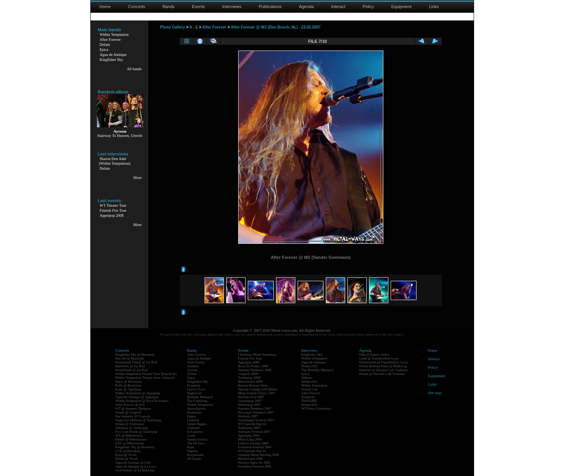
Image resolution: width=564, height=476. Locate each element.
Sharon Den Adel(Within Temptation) (114, 161)
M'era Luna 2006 (250, 439)
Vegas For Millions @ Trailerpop (138, 420)
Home (105, 6)
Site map (435, 393)
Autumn (193, 366)
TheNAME (309, 401)
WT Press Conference (316, 408)
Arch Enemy (196, 362)
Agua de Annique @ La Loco (135, 466)
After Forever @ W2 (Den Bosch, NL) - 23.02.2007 (276, 27)
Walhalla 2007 (248, 416)
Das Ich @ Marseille (129, 358)
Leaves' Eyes (196, 389)
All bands (134, 69)
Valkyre (306, 378)
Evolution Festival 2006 (255, 447)
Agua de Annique (113, 54)
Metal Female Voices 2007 (256, 393)
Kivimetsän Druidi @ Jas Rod (136, 362)
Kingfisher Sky (111, 59)
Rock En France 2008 (253, 366)
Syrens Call (309, 389)
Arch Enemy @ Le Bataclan (135, 470)
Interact (338, 6)
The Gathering (197, 401)
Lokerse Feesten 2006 (253, 443)
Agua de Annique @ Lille (133, 462)
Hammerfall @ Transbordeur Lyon (383, 362)
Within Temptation (114, 34)
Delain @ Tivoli (126, 459)
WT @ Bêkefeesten (129, 435)
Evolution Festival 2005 (255, 466)
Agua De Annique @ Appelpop (137, 397)
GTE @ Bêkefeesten (129, 443)
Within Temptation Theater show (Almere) (145, 378)
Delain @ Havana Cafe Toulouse (382, 374)
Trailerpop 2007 (249, 428)
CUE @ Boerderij (128, 451)
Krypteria (193, 385)
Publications (270, 6)
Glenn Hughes (197, 424)
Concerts (136, 6)
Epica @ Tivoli (126, 455)
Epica (104, 49)
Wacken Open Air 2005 (254, 462)
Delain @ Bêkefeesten (131, 439)
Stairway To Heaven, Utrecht (119, 135)
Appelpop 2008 (112, 215)
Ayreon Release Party (253, 385)
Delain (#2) (309, 381)
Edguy (191, 416)
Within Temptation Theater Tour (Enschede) (146, 374)
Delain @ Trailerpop (129, 424)
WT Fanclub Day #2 (252, 424)
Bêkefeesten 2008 (250, 381)
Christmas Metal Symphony (257, 354)
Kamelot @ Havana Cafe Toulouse (383, 370)
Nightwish (194, 393)
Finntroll (193, 420)
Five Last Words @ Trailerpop (136, 432)
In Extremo (195, 432)
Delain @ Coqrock (128, 412)
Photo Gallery (172, 27)
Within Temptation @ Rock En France (142, 401)
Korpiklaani (195, 455)
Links (434, 6)
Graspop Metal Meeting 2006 (258, 455)
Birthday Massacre (200, 397)
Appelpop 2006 (249, 435)
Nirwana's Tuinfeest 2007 (256, 412)
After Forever (110, 39)
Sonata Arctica (197, 439)
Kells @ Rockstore (128, 385)
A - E (193, 27)
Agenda (306, 6)
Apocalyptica (196, 408)
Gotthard (193, 428)
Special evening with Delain (258, 389)
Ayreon (192, 370)
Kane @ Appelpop (128, 389)
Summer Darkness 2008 (255, 370)
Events (198, 6)
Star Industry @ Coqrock (133, 416)
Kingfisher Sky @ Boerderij (135, 354)
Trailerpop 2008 (249, 378)
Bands (168, 6)
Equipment (401, 6)
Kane (191, 447)
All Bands (194, 459)
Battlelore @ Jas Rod (130, 366)
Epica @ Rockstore (128, 381)
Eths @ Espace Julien (374, 354)
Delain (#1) (309, 405)
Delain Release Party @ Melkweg (382, 366)
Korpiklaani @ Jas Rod (131, 370)
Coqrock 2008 (248, 374)
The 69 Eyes (196, 443)
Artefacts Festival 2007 (254, 432)
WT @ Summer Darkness (133, 408)
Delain (105, 44)
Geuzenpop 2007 (250, 401)
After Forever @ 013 (130, 405)
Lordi (191, 435)
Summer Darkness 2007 (255, 408)
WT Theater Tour (113, 205)
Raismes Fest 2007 (251, 397)
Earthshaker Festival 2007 (256, 420)
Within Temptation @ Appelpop (137, 393)
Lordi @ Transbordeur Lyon (379, 358)
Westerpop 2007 (249, 405)
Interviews (232, 6)
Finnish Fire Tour (113, 210)
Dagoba (192, 451)
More (137, 178)
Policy (368, 6)
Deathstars (194, 412)
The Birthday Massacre (317, 370)
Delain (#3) (309, 366)
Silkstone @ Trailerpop (131, 428)
